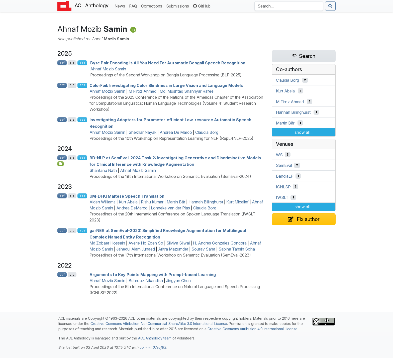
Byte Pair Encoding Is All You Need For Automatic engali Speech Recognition (167, 62)
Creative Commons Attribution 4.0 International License (253, 329)
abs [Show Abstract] (82, 63)
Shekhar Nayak (142, 132)
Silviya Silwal (178, 243)
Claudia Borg (206, 132)
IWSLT (282, 197)
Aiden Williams (102, 201)
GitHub (202, 6)
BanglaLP (284, 176)
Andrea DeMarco (132, 207)
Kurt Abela (128, 201)
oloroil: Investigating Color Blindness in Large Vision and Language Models (166, 85)
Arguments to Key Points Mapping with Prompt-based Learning (152, 274)
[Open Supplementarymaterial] (60, 163)
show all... (304, 132)
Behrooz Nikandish (146, 280)
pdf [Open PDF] (62, 63)
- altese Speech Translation (126, 195)
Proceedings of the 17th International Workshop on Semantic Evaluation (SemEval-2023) (170, 255)
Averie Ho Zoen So (145, 243)
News (121, 6)
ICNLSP (283, 186)
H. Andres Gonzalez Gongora (220, 243)
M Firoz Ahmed (142, 91)
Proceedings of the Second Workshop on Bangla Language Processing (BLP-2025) (166, 74)
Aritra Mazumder (173, 249)
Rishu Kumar (152, 201)
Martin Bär (176, 201)
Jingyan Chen (178, 280)
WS (279, 154)
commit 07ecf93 (153, 347)
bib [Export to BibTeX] (71, 63)
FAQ (134, 6)
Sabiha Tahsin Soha (237, 249)
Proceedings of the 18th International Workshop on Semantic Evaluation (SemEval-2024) (170, 176)
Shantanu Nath (103, 170)
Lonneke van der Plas (170, 207)
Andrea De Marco (176, 132)
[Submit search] (330, 6)
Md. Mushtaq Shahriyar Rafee (187, 91)
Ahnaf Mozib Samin (108, 68)
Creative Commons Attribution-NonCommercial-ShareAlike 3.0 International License (158, 323)
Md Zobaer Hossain (107, 243)
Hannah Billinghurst (205, 201)
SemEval (284, 165)
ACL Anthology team (154, 338)
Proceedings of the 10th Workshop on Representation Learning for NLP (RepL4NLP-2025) (171, 138)
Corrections (152, 6)
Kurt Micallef (237, 201)
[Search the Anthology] (288, 6)
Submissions (178, 6)
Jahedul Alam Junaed (135, 249)
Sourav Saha (203, 249)
